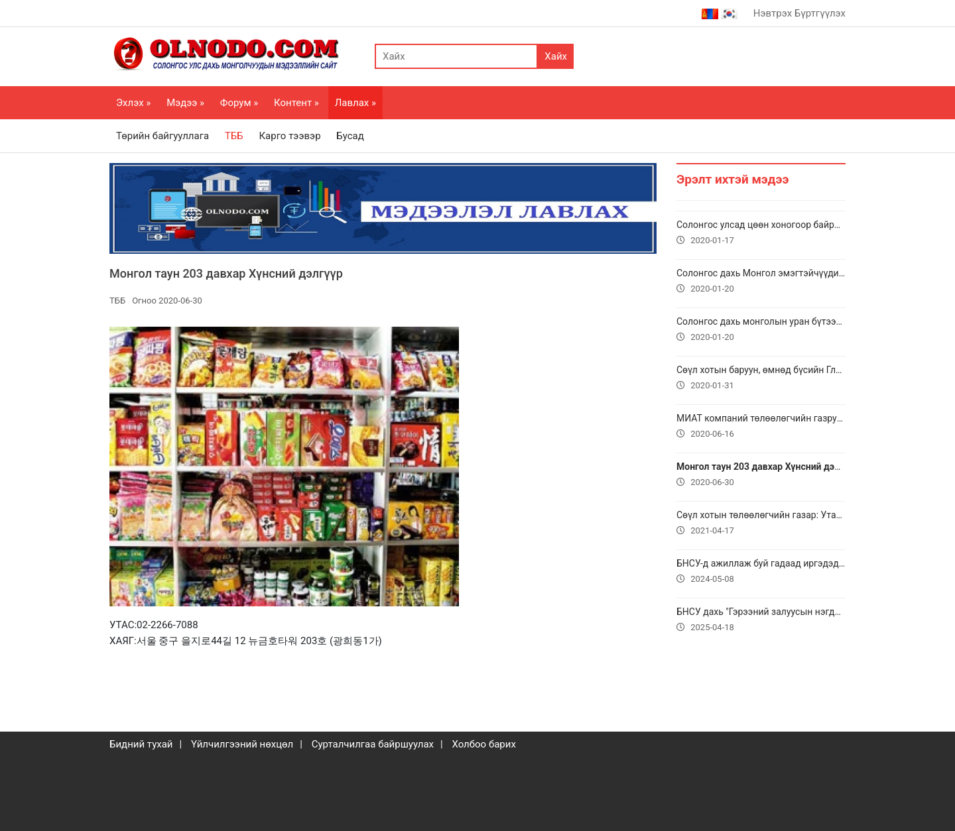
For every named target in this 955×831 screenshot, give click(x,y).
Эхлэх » (133, 103)
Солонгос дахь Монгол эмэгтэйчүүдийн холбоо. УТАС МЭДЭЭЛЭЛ (761, 282)
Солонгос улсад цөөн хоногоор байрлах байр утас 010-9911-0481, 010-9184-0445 (761, 234)
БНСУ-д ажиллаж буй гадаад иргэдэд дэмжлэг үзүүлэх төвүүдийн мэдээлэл (761, 572)
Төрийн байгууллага (162, 136)
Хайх (555, 56)
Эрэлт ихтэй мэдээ (732, 179)
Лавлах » (355, 103)
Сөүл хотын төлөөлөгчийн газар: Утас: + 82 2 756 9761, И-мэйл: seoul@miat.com (761, 524)
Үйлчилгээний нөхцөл (242, 744)
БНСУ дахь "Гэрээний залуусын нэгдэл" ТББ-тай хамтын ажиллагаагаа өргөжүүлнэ (761, 621)
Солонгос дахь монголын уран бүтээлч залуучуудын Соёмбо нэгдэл (761, 330)
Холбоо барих (483, 744)
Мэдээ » (185, 103)
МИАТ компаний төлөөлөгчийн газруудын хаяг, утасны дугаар (761, 427)
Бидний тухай (141, 744)
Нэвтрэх (772, 13)
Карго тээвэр (289, 136)
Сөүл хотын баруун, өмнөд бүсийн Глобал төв (761, 379)
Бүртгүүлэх (820, 13)
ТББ (234, 136)
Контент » (296, 103)
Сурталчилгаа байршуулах (373, 744)
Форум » (239, 103)
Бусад (350, 136)
